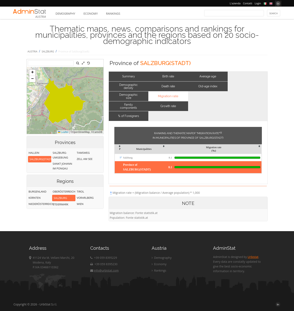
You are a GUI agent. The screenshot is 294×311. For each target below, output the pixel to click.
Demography (65, 13)
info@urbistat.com (104, 270)
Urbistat (253, 257)
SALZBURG (48, 51)
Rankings (113, 13)
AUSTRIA (32, 51)
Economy (90, 13)
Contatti (247, 3)
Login (258, 3)
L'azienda (235, 3)
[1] (221, 132)
